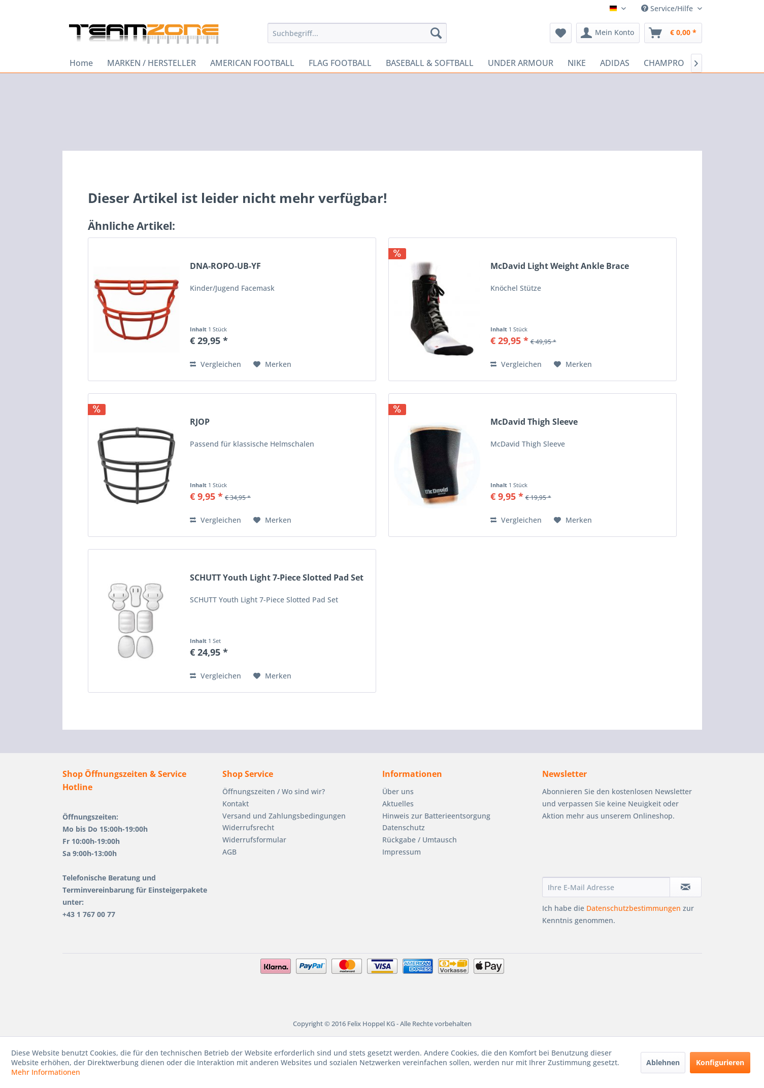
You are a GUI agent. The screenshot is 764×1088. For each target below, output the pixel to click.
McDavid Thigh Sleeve (534, 422)
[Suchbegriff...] (357, 33)
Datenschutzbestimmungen (633, 908)
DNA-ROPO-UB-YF (225, 266)
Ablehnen (663, 1062)
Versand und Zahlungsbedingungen (284, 816)
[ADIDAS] (615, 63)
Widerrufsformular (254, 839)
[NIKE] (576, 63)
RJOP (200, 422)
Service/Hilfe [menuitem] (668, 8)
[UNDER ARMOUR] (520, 63)
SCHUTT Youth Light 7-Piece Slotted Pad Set (276, 577)
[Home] (81, 63)
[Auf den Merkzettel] (272, 364)
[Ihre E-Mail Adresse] (606, 887)
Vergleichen (215, 364)
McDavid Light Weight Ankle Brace (559, 266)
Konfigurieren (720, 1062)
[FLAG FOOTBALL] (340, 63)
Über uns (398, 791)
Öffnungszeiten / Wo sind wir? (273, 791)
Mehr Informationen (45, 1072)
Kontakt (235, 803)
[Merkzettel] (561, 33)
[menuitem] (357, 33)
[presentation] (619, 852)
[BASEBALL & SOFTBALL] (430, 63)
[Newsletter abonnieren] (686, 887)
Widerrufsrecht (248, 827)
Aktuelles (398, 803)
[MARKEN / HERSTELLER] (151, 63)
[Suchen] (436, 33)
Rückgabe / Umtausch (419, 839)
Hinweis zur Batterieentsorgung (436, 816)
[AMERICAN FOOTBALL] (252, 63)
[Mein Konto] (608, 33)
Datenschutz (403, 827)
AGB (229, 852)
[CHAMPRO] (664, 63)
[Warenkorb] (673, 33)
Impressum (401, 852)
